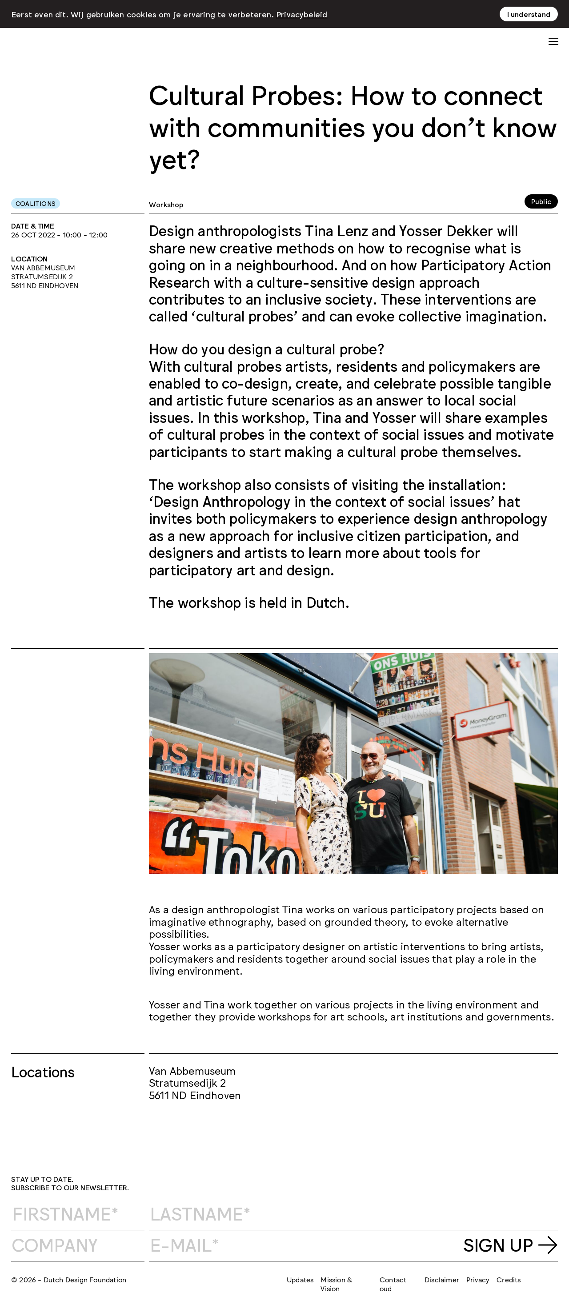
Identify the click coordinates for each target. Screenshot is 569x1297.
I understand (528, 12)
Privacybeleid (302, 13)
